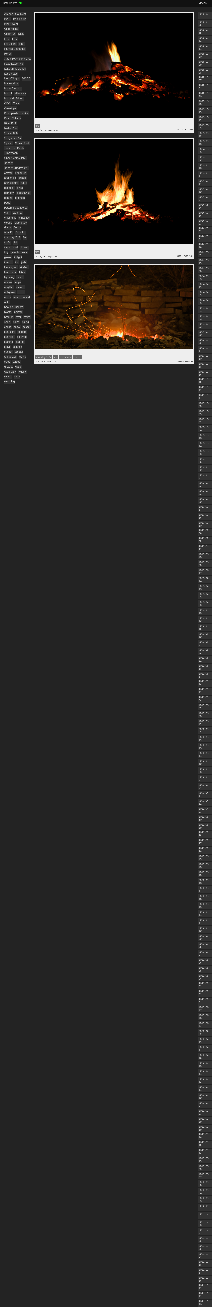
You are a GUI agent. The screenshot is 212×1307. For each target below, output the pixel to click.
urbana (8, 366)
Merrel (8, 93)
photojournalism (13, 307)
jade (23, 262)
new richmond (21, 297)
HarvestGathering (14, 48)
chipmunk (10, 217)
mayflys (8, 287)
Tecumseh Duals (14, 148)
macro (8, 282)
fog (6, 252)
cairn (7, 212)
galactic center (19, 252)
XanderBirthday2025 (16, 168)
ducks (7, 227)
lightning (9, 277)
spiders (22, 331)
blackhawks (23, 192)
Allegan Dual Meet (15, 14)
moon (21, 292)
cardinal (17, 212)
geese (8, 257)
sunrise (17, 346)
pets (6, 302)
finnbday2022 (12, 237)
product (8, 317)
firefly (7, 242)
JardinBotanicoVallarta (17, 58)
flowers (25, 247)
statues (20, 341)
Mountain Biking (13, 98)
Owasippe (10, 108)
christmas (24, 217)
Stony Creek (22, 143)
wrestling (9, 381)
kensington (10, 267)
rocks (27, 317)
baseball (9, 187)
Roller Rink (10, 128)
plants (7, 312)
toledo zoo (10, 356)
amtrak (8, 173)
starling (8, 341)
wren (17, 376)
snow (17, 327)
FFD (6, 38)
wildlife (23, 371)
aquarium (20, 173)
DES (21, 33)
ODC (7, 103)
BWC (7, 19)
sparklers (9, 331)
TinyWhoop (11, 153)
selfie (7, 322)
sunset (8, 351)
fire (25, 237)
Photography (9, 3)
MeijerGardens (13, 88)
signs (16, 322)
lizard (20, 277)
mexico (20, 287)
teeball (19, 351)
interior (8, 262)
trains (22, 356)
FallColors (10, 43)
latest (22, 272)
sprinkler (9, 336)
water (18, 366)
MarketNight (11, 83)
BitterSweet (11, 24)
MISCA (26, 78)
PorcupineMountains (16, 113)
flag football (11, 247)
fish (15, 242)
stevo (7, 346)
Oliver (16, 103)
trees (7, 361)
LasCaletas (11, 73)
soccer (26, 327)
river (18, 317)
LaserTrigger (11, 78)
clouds (8, 222)
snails (7, 327)
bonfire (8, 197)
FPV (14, 38)
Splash (8, 143)
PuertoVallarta (12, 118)
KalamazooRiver (14, 63)
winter (7, 376)
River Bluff (10, 123)
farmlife (8, 232)
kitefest (24, 267)
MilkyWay (20, 93)
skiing (25, 322)
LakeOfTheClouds (15, 68)
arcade (23, 177)
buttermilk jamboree (16, 207)
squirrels (22, 336)
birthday (9, 192)
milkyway (9, 292)
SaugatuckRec (13, 138)
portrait (18, 312)
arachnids (10, 177)
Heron (8, 53)
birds (20, 187)
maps (17, 282)
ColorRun (10, 33)
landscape (10, 272)
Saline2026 (11, 133)
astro (24, 182)
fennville (21, 232)
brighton (20, 197)
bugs (7, 202)
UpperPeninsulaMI (15, 158)
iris (16, 262)
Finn (21, 43)
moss (7, 297)
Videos (202, 3)
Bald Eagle (19, 19)
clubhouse (21, 222)
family (17, 227)
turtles (16, 361)
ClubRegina (11, 28)
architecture (11, 182)
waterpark (10, 371)
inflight (18, 257)
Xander (8, 163)
